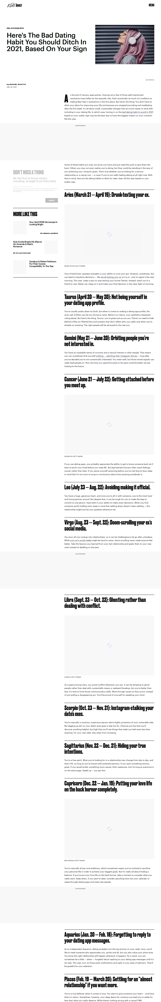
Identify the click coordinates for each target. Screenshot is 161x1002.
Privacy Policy (17, 193)
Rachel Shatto (17, 84)
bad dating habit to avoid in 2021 (137, 112)
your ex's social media (80, 540)
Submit (52, 202)
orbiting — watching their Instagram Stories (116, 356)
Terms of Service (47, 192)
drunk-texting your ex (111, 277)
